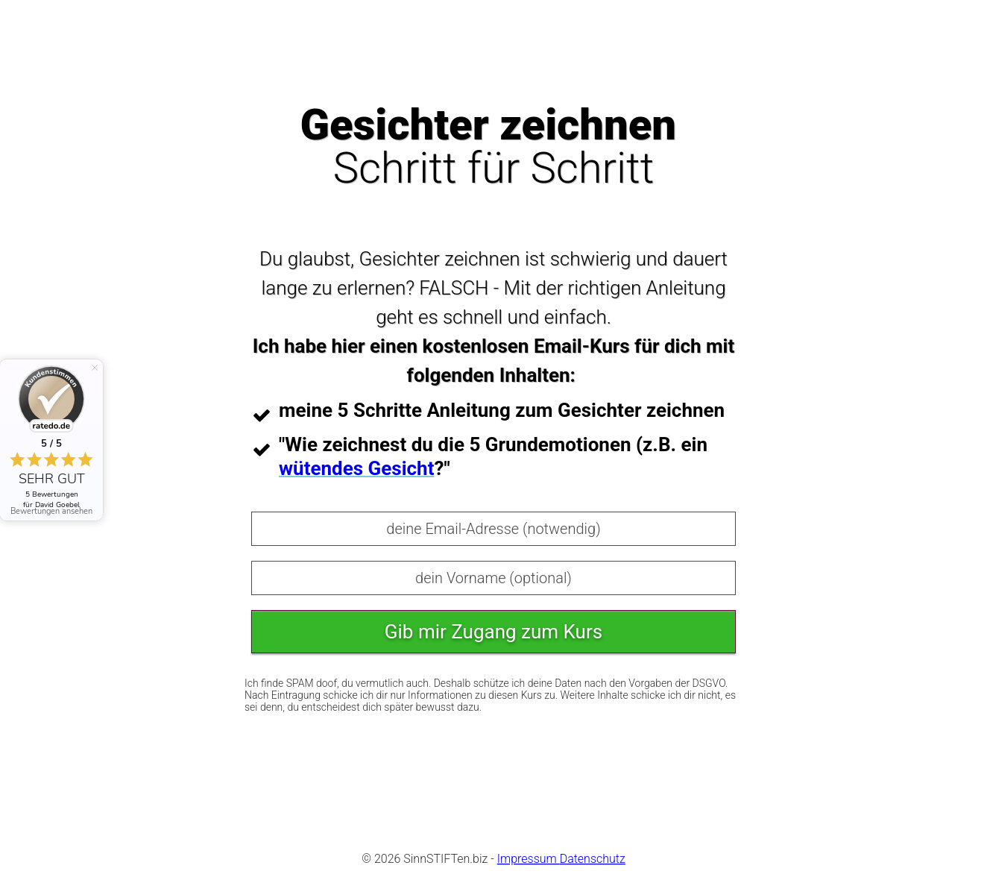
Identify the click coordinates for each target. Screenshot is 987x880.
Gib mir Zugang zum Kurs (493, 631)
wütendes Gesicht (356, 468)
